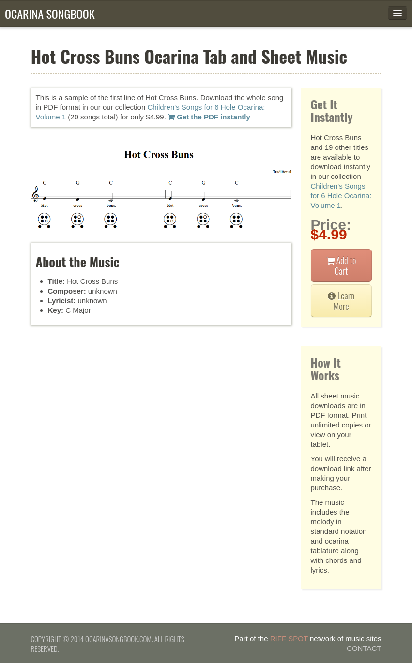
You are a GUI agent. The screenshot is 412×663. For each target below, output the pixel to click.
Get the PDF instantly (209, 117)
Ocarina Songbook (50, 13)
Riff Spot (289, 638)
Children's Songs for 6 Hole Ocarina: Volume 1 (341, 195)
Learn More (341, 300)
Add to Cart (341, 265)
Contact (364, 648)
